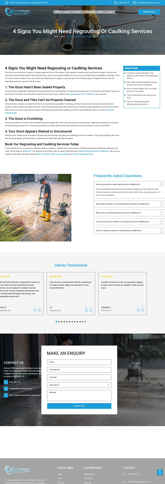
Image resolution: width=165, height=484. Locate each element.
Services (77, 12)
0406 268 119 (123, 3)
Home (58, 12)
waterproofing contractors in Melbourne (93, 151)
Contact (110, 12)
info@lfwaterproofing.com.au (148, 3)
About (67, 12)
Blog (100, 12)
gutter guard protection (60, 154)
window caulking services (83, 154)
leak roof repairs (43, 154)
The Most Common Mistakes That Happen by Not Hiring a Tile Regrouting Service (142, 75)
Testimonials (90, 12)
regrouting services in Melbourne (82, 94)
